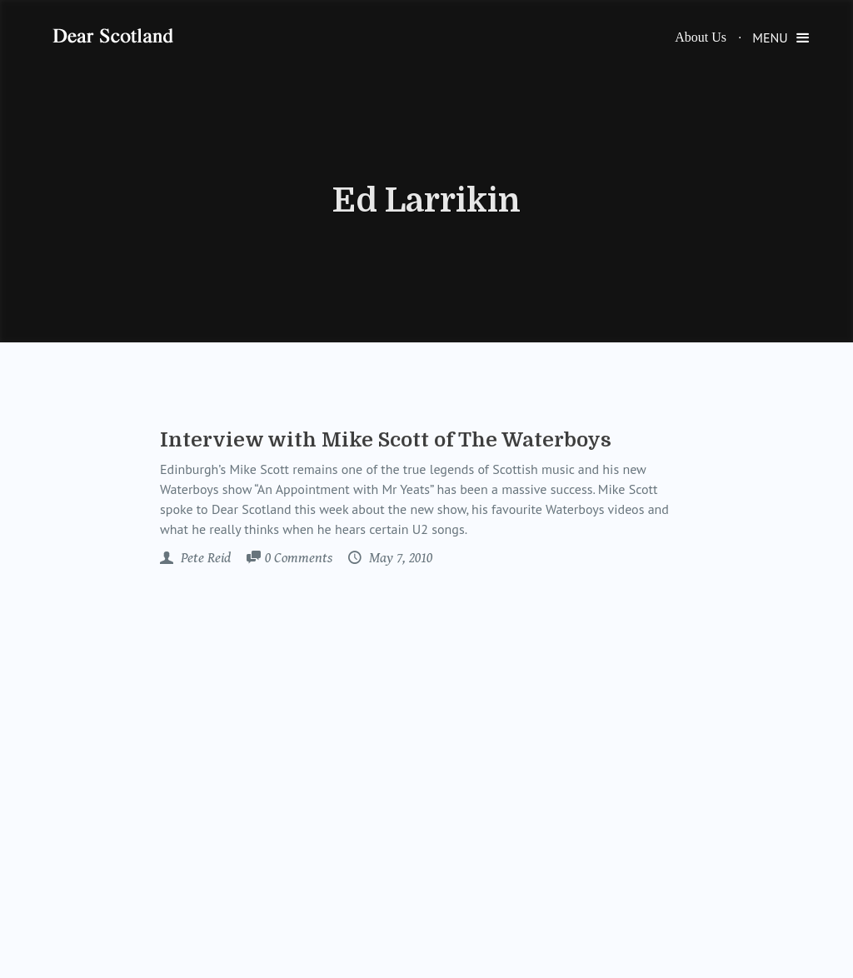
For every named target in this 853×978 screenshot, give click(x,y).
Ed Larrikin (426, 200)
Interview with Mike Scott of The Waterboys (385, 440)
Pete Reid (204, 558)
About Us (700, 37)
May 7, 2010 (399, 558)
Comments (298, 559)
